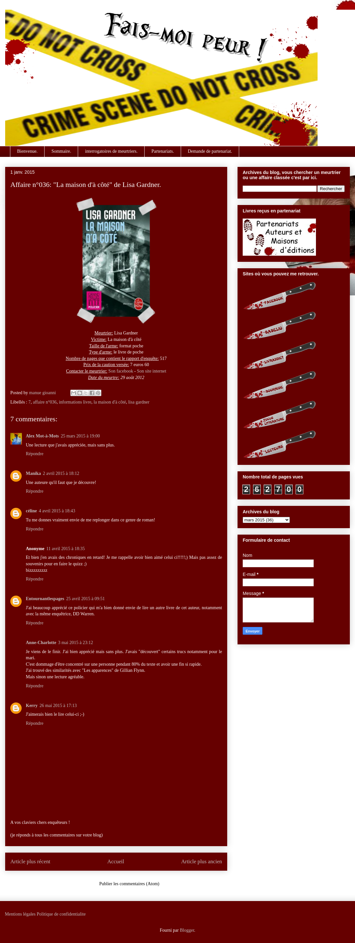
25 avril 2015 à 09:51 (85, 598)
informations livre (75, 402)
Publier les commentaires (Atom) (129, 883)
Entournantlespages (45, 598)
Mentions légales (20, 914)
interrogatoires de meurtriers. (111, 151)
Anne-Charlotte (41, 642)
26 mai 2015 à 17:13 (58, 705)
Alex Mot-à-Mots (42, 436)
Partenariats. (162, 151)
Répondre (34, 453)
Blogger (187, 930)
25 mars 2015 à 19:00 (80, 436)
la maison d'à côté (110, 402)
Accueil (115, 861)
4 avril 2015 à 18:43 (57, 510)
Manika (33, 473)
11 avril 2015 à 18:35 (65, 548)
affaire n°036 (44, 402)
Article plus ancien (201, 861)
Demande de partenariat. (210, 151)
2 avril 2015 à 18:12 (61, 473)
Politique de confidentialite (61, 914)
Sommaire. (61, 151)
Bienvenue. (27, 151)
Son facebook (120, 371)
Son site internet (151, 371)
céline (31, 510)
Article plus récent (30, 861)
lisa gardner (138, 402)
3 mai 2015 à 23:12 (75, 642)
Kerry (32, 705)
